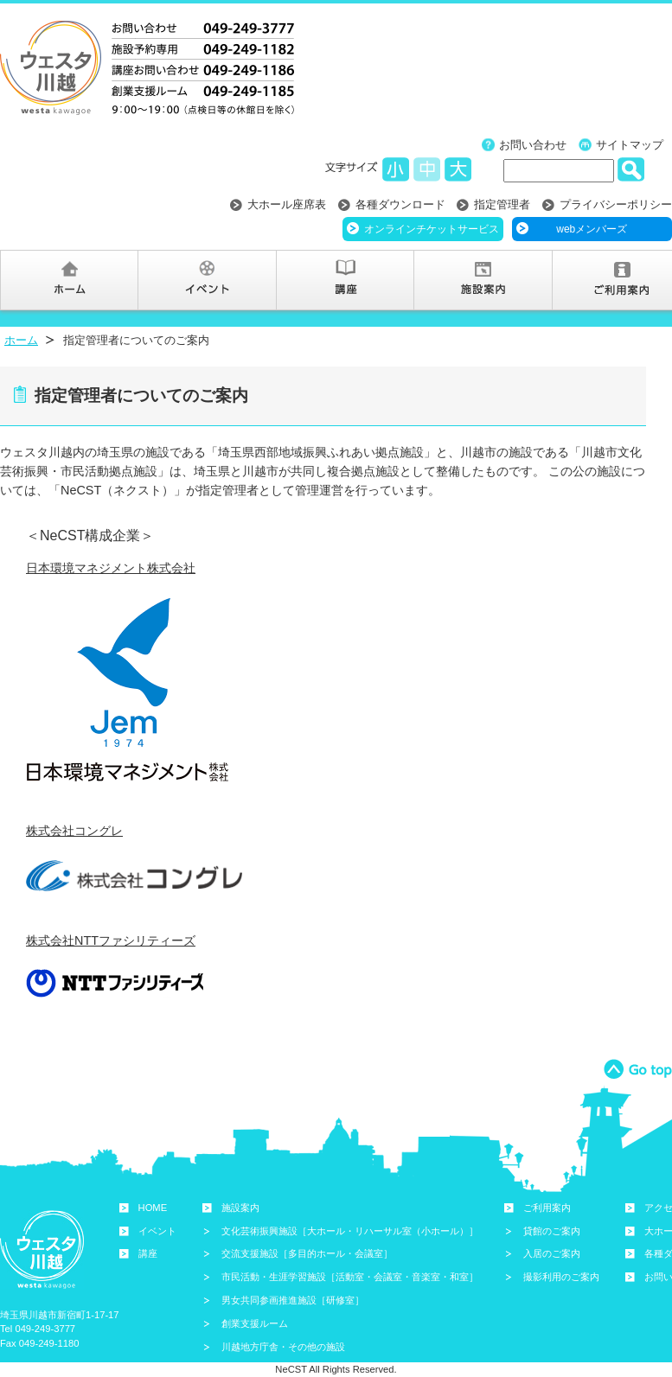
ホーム (21, 340)
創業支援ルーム (254, 1323)
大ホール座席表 (286, 204)
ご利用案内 (547, 1207)
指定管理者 (502, 204)
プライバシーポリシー (616, 204)
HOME (153, 1207)
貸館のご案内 (551, 1231)
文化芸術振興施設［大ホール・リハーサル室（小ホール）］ (349, 1231)
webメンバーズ (591, 229)
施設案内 (240, 1207)
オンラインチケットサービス (431, 229)
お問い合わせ (532, 144)
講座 (147, 1253)
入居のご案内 (551, 1253)
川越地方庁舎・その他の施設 (283, 1347)
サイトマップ (629, 144)
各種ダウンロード (400, 204)
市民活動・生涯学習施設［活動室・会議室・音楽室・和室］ (349, 1277)
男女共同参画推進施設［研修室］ (292, 1300)
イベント (157, 1231)
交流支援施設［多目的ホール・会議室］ (307, 1253)
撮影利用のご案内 (561, 1277)
